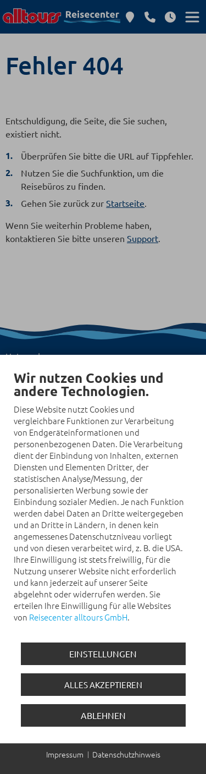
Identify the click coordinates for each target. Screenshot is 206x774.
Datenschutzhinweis (126, 754)
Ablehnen (103, 715)
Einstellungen (103, 653)
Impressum (64, 754)
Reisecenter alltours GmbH (78, 617)
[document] (103, 504)
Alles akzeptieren (103, 684)
